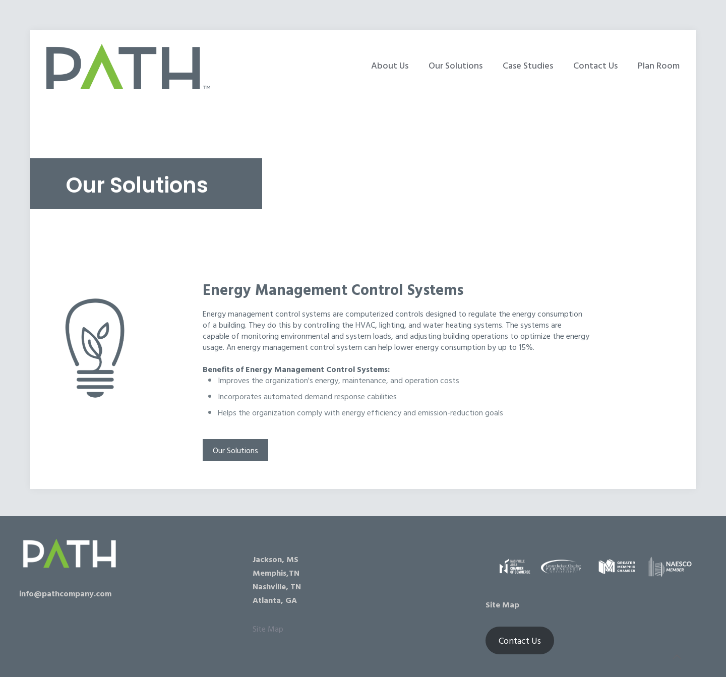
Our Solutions (235, 450)
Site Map (268, 629)
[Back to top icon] (677, 656)
